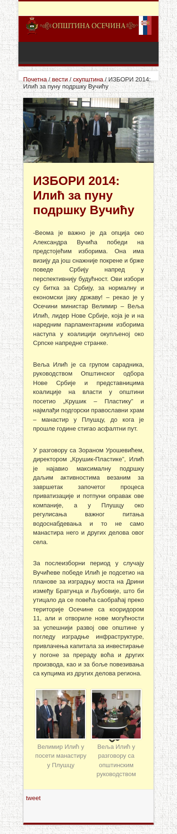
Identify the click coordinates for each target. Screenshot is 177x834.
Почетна (35, 79)
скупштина (88, 79)
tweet (33, 798)
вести (60, 79)
